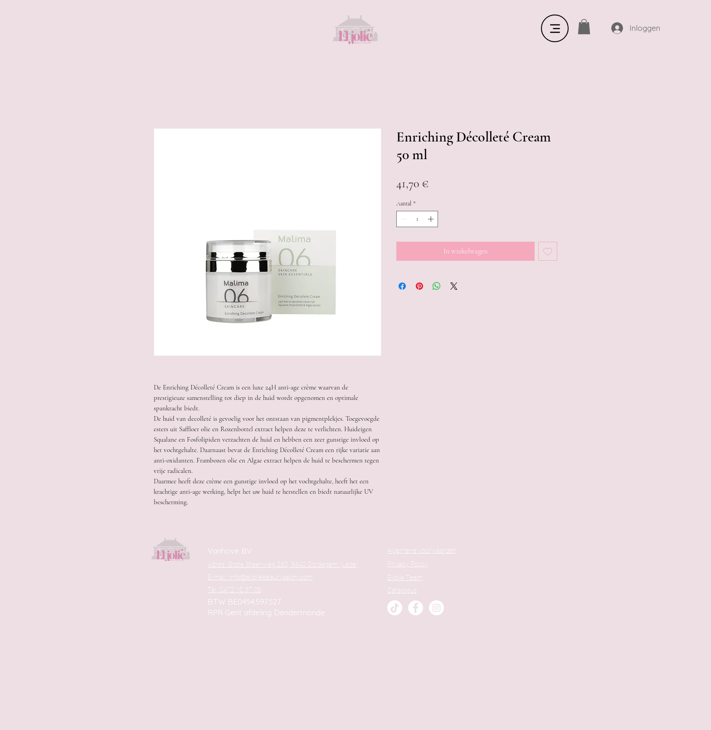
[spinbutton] (417, 219)
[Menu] (555, 28)
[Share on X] (453, 286)
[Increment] (431, 219)
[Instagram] (436, 607)
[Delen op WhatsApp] (436, 286)
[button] (584, 26)
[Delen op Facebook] (402, 286)
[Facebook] (415, 607)
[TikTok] (394, 607)
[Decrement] (403, 219)
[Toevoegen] (547, 251)
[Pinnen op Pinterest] (419, 286)
